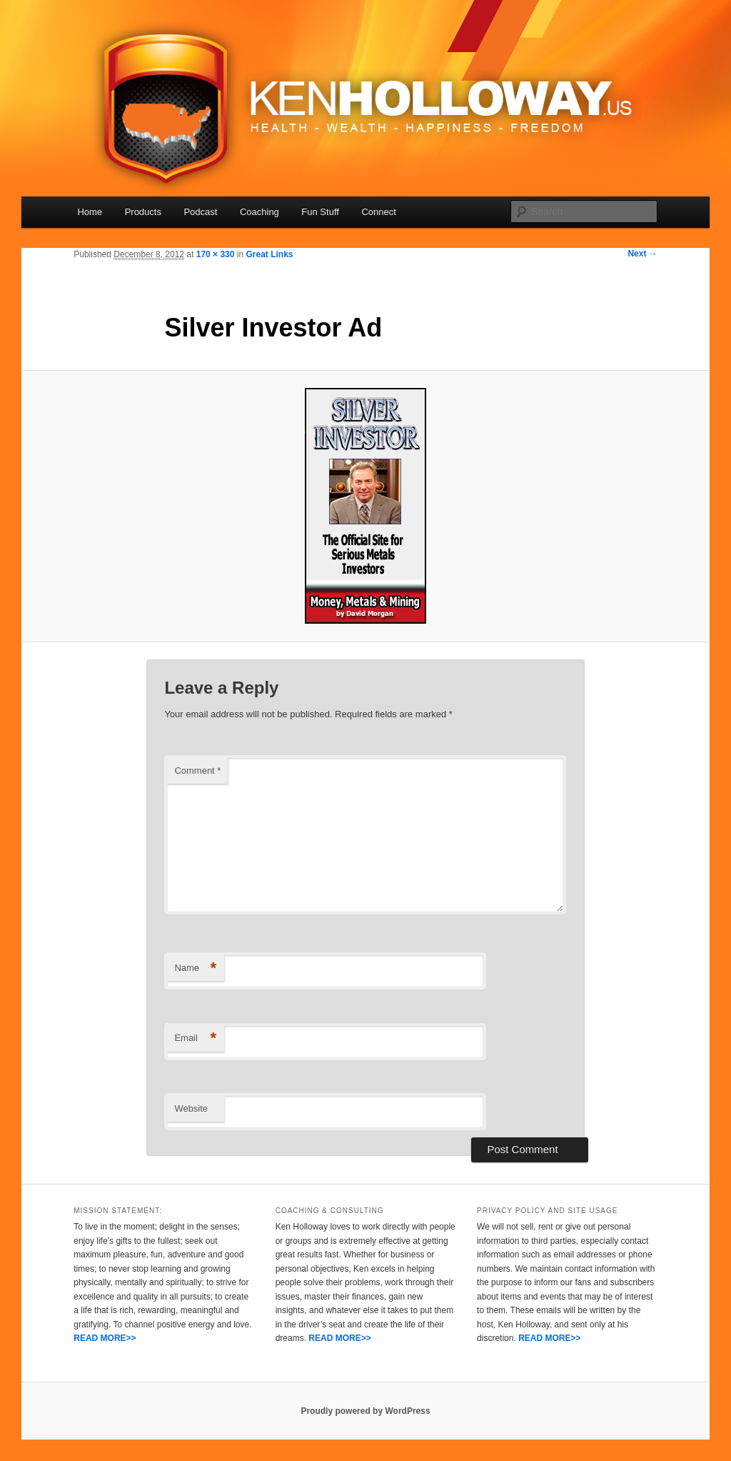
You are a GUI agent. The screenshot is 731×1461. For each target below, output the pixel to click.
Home (89, 211)
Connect (378, 211)
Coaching (259, 211)
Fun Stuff (320, 211)
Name (195, 968)
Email (195, 1038)
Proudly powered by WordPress (365, 1411)
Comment (197, 770)
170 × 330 (215, 254)
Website (191, 1108)
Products (143, 211)
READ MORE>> (105, 1338)
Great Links (269, 254)
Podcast (200, 211)
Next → (642, 254)
